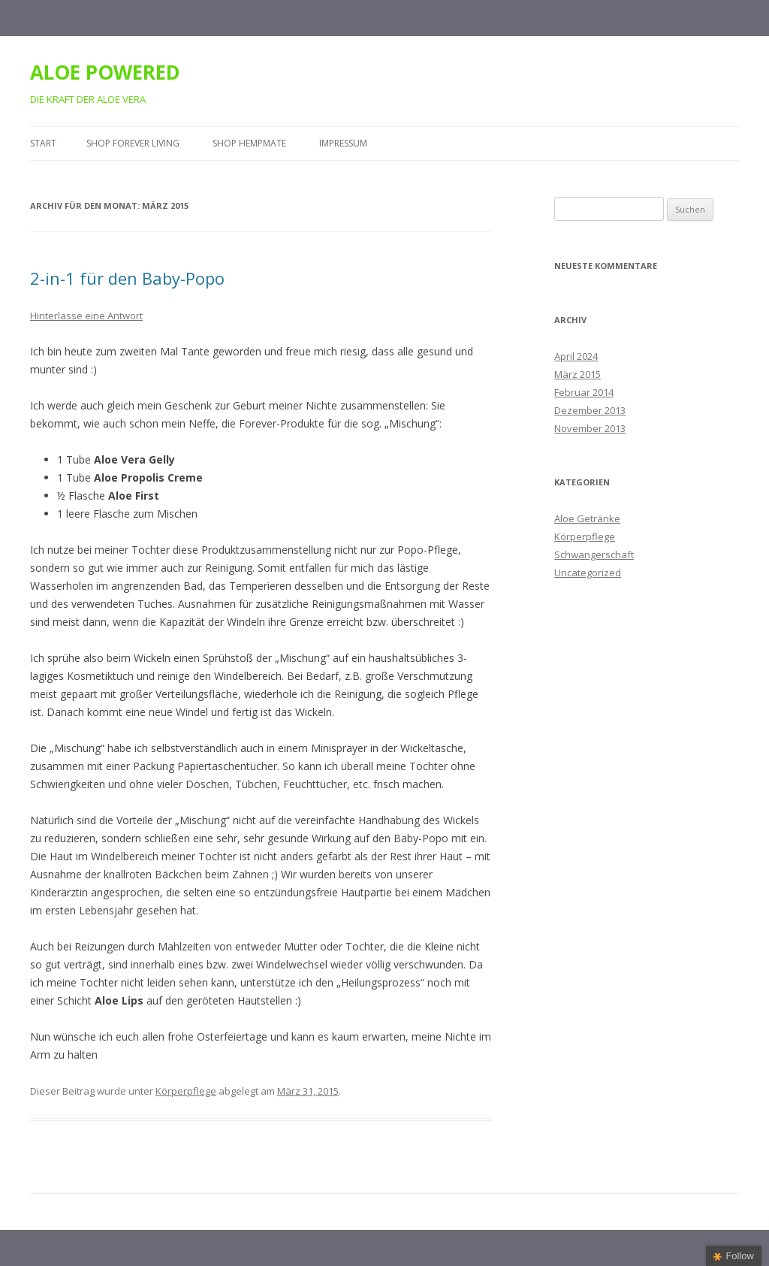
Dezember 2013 (590, 410)
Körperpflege (185, 1091)
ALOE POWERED (105, 72)
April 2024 (576, 356)
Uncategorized (587, 572)
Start (43, 143)
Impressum (343, 143)
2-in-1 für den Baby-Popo (127, 278)
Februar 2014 (584, 392)
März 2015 (577, 374)
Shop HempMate (249, 143)
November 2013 (590, 428)
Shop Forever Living (132, 143)
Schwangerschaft (594, 554)
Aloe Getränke (587, 518)
